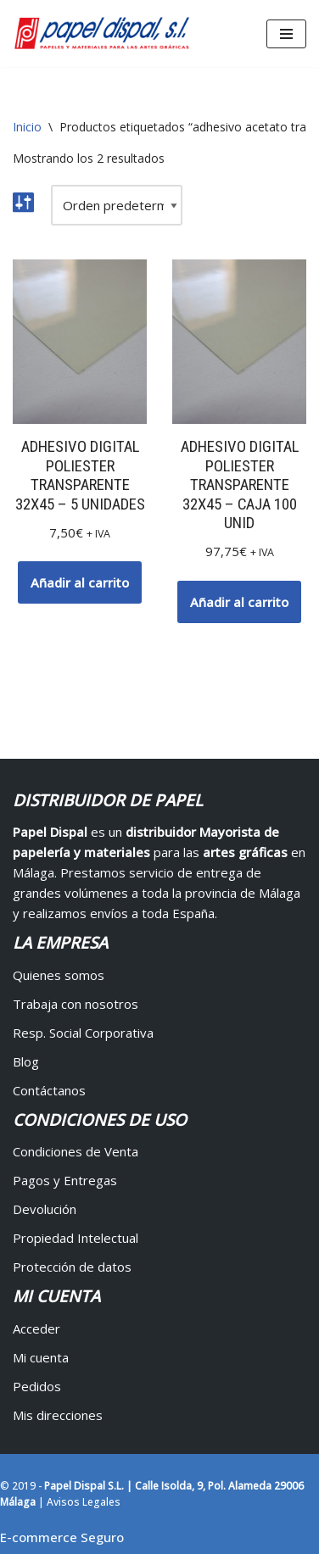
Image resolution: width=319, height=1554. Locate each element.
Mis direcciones (58, 1414)
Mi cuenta (41, 1357)
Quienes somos (58, 974)
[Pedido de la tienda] (116, 205)
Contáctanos (49, 1090)
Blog (26, 1061)
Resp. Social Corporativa (83, 1032)
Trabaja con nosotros (75, 1003)
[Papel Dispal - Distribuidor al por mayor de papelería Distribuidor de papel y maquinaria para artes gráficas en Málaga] (102, 33)
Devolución (44, 1208)
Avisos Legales (83, 1502)
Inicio (27, 127)
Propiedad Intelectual (75, 1237)
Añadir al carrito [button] (80, 582)
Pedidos (37, 1386)
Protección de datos (72, 1266)
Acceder (36, 1328)
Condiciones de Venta (75, 1151)
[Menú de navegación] (286, 33)
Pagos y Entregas (65, 1180)
